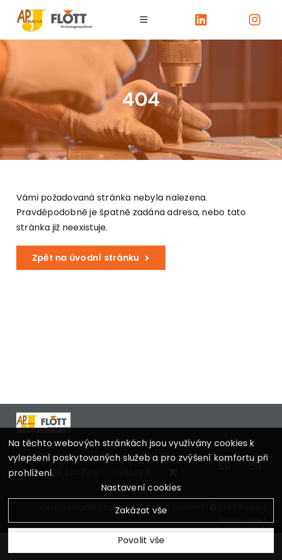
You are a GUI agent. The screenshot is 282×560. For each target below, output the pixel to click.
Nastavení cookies (141, 490)
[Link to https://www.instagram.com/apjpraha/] (254, 19)
